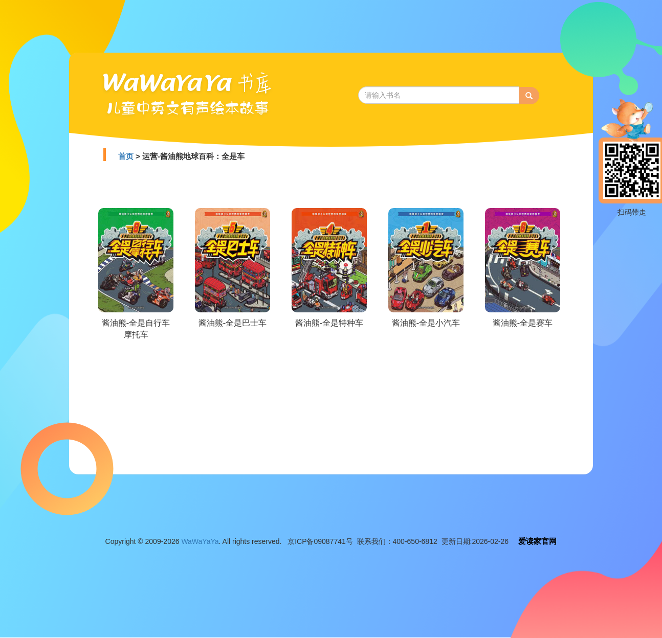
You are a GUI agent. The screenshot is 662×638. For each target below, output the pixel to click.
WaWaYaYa (199, 541)
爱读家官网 (537, 541)
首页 (126, 156)
